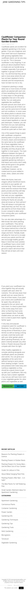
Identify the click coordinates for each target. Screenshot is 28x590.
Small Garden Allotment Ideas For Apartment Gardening (13, 491)
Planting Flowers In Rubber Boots (13, 460)
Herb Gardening (7, 531)
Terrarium (5, 539)
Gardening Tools (7, 527)
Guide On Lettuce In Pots (10, 470)
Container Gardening (9, 508)
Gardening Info (6, 516)
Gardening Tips (7, 523)
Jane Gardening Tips (14, 1)
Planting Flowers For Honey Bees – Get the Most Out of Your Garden (13, 465)
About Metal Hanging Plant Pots (12, 474)
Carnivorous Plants (8, 504)
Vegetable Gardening (9, 542)
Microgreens (5, 535)
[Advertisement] (14, 19)
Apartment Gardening (9, 500)
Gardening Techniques (9, 519)
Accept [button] (21, 588)
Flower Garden (6, 512)
